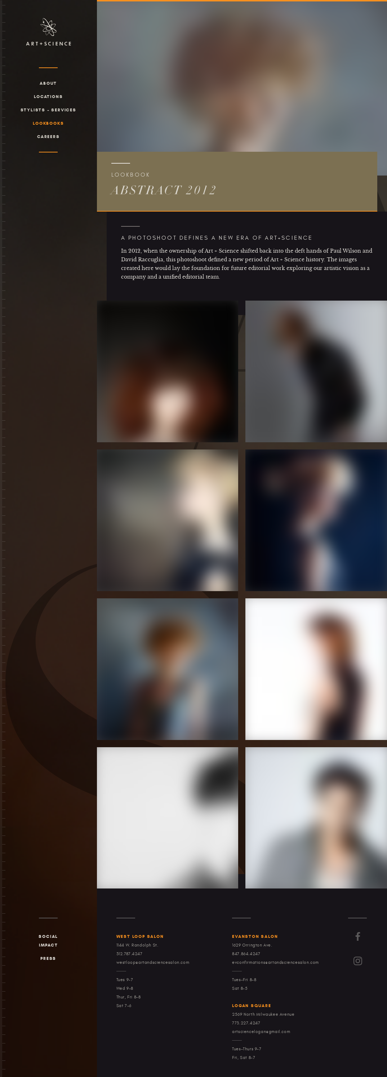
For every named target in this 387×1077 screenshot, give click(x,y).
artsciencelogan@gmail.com (261, 1031)
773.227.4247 (246, 1022)
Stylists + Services (48, 109)
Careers (48, 136)
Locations (48, 96)
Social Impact (48, 941)
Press (48, 958)
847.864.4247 (246, 953)
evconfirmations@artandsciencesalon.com (275, 962)
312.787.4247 (129, 953)
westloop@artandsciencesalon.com (153, 962)
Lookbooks (48, 123)
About (48, 83)
